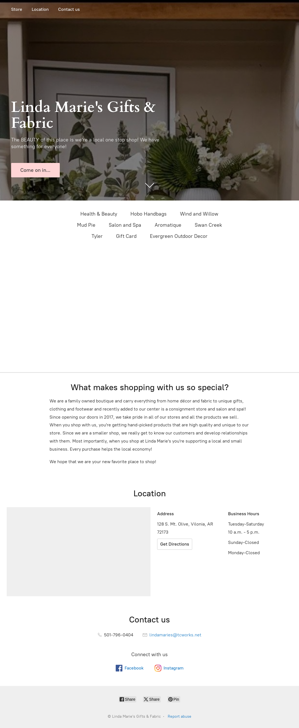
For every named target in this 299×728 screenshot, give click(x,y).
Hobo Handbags (148, 214)
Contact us (69, 9)
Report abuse (179, 716)
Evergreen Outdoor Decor (178, 236)
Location (40, 9)
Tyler (97, 236)
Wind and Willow (199, 214)
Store (16, 9)
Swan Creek (208, 225)
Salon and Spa (125, 225)
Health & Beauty (98, 214)
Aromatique (168, 225)
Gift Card (126, 236)
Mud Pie (86, 225)
